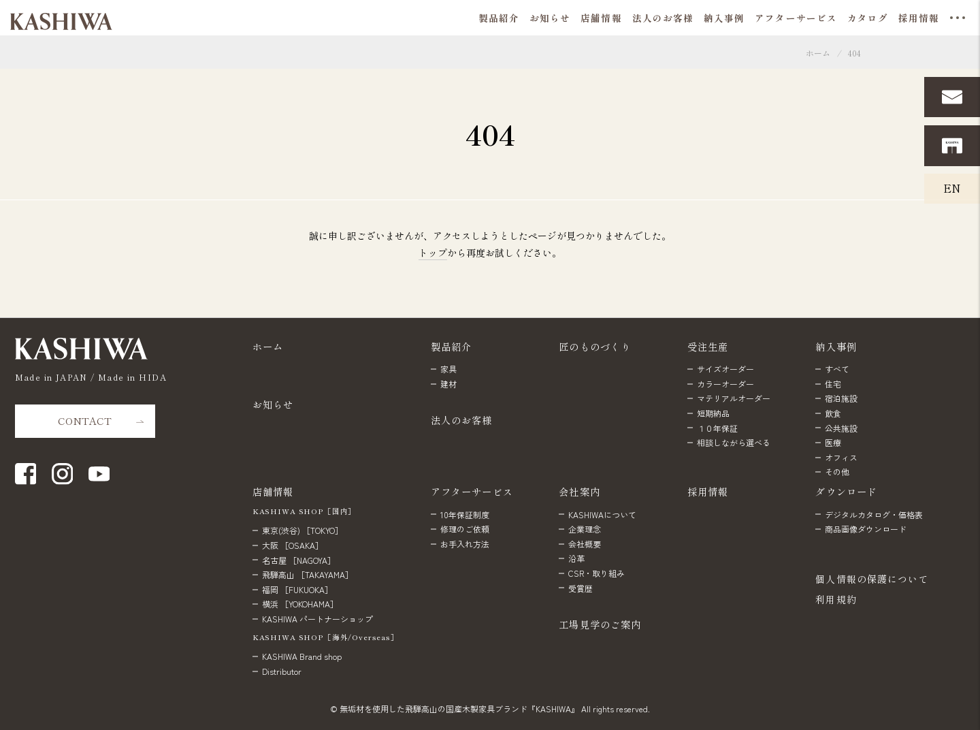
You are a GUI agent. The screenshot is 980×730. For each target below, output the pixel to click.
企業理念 (584, 529)
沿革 (576, 558)
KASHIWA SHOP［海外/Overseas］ (325, 637)
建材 (448, 384)
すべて (837, 369)
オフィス (841, 457)
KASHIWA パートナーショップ (317, 618)
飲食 (833, 413)
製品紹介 (451, 346)
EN (952, 188)
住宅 (833, 384)
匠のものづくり (595, 346)
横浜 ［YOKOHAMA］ (300, 603)
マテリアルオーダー (733, 398)
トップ (433, 252)
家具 (448, 369)
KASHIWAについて (602, 514)
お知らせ (273, 404)
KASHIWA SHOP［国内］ (304, 511)
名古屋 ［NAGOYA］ (299, 560)
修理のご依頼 (464, 529)
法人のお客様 (462, 420)
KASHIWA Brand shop (302, 656)
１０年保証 (717, 428)
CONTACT (85, 420)
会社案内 (579, 491)
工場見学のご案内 (600, 624)
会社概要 (584, 544)
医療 (833, 442)
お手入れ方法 (464, 544)
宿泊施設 (841, 398)
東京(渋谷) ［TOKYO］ (302, 530)
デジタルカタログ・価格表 (874, 514)
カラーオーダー (725, 384)
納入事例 (836, 346)
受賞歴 (580, 588)
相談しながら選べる (733, 442)
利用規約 (835, 599)
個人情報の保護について (871, 579)
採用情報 (708, 491)
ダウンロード (846, 491)
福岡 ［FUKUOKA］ (297, 589)
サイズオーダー (725, 369)
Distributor (281, 671)
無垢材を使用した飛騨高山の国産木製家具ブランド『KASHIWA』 (459, 708)
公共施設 (841, 428)
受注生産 (708, 346)
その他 (837, 471)
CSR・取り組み (596, 573)
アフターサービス (472, 491)
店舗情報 (273, 491)
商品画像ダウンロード (865, 529)
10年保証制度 (464, 514)
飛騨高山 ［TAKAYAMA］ (307, 574)
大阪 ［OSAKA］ (292, 545)
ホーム (818, 53)
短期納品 (713, 413)
